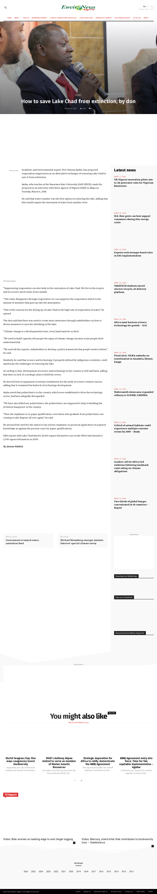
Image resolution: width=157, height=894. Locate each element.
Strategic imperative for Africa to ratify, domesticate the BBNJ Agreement (98, 761)
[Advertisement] (78, 135)
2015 (109, 871)
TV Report (11, 794)
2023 (48, 871)
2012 (131, 871)
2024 (41, 871)
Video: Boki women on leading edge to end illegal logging (38, 838)
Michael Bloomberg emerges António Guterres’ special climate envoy (81, 542)
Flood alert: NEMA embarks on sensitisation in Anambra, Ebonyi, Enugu (133, 358)
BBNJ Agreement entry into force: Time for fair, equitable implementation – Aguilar (136, 762)
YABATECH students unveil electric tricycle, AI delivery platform (130, 288)
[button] (5, 7)
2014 (116, 871)
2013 (124, 871)
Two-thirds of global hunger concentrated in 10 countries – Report (131, 504)
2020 (71, 871)
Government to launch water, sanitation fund (22, 542)
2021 (63, 871)
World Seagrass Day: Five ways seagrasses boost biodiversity (21, 761)
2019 (79, 871)
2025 (33, 871)
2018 (86, 871)
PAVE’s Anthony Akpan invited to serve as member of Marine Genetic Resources (59, 762)
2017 (94, 871)
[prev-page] (75, 780)
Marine (78, 95)
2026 (26, 871)
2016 (101, 871)
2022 (56, 871)
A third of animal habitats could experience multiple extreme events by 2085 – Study (132, 428)
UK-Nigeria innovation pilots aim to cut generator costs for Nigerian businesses (133, 182)
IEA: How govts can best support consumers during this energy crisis (132, 219)
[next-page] (81, 780)
